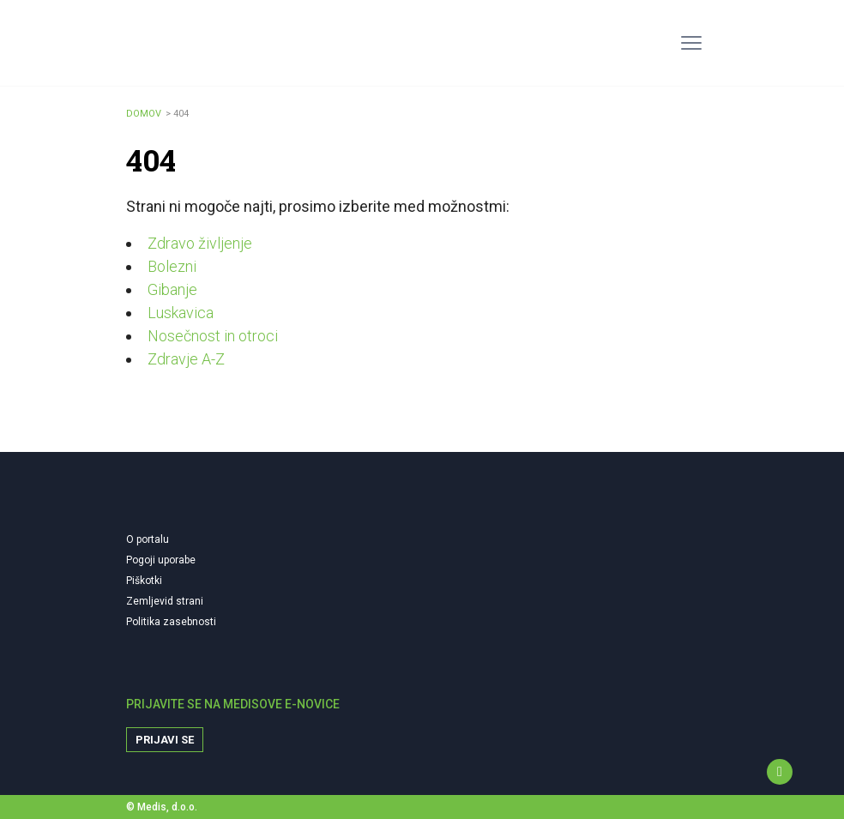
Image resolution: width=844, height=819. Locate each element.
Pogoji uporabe (161, 560)
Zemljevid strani (164, 601)
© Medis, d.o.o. (161, 807)
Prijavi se (165, 739)
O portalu (147, 539)
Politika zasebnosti (171, 622)
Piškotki (144, 581)
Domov (143, 113)
